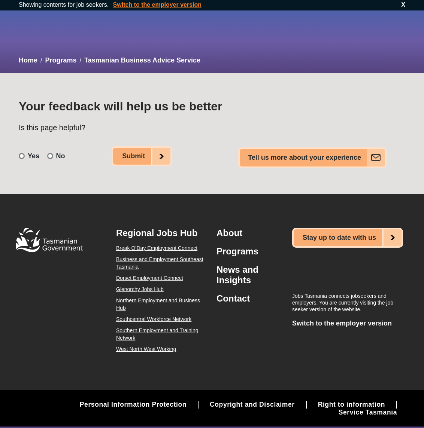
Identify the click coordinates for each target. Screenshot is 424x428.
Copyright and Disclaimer (249, 398)
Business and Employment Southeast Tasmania (159, 256)
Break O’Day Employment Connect (156, 242)
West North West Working (146, 343)
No (60, 151)
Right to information (350, 398)
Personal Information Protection (128, 398)
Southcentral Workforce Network (153, 313)
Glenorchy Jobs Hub (140, 283)
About (229, 226)
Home (28, 58)
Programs (60, 58)
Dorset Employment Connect (149, 272)
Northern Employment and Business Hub (158, 298)
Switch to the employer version (157, 4)
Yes (33, 151)
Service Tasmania (367, 406)
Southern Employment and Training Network (157, 327)
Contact (233, 292)
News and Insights (237, 268)
